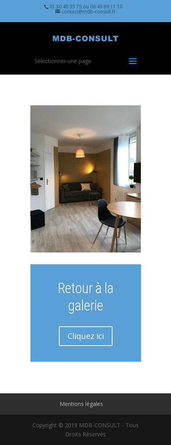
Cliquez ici (86, 336)
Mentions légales (81, 404)
